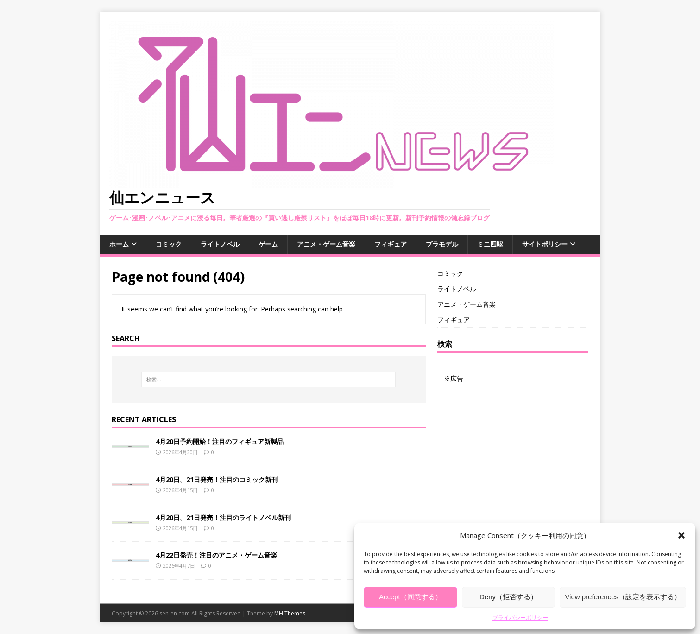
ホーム (119, 244)
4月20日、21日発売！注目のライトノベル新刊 (223, 517)
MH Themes (289, 613)
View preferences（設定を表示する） (623, 597)
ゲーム (268, 244)
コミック (169, 244)
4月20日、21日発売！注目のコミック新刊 (217, 479)
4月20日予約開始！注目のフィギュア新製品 (220, 441)
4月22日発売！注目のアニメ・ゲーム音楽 (216, 555)
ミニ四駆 (490, 244)
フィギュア (390, 244)
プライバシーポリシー (520, 617)
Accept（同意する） (410, 597)
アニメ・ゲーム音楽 (326, 244)
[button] (681, 535)
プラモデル (442, 244)
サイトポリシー (545, 244)
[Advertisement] (512, 442)
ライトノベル (220, 244)
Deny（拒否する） (508, 597)
